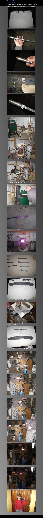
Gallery (11, 0)
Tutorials (13, 0)
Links (9, 0)
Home (6, 0)
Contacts (8, 0)
